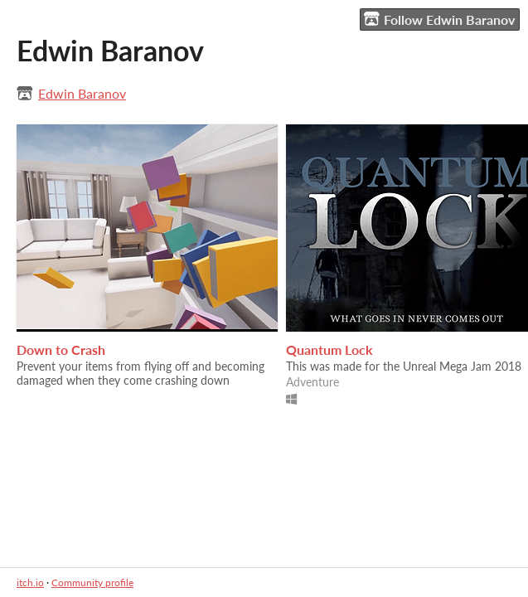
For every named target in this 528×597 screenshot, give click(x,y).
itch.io (30, 582)
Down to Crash (61, 349)
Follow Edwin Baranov (439, 19)
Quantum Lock (329, 349)
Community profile (92, 582)
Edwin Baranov (82, 93)
